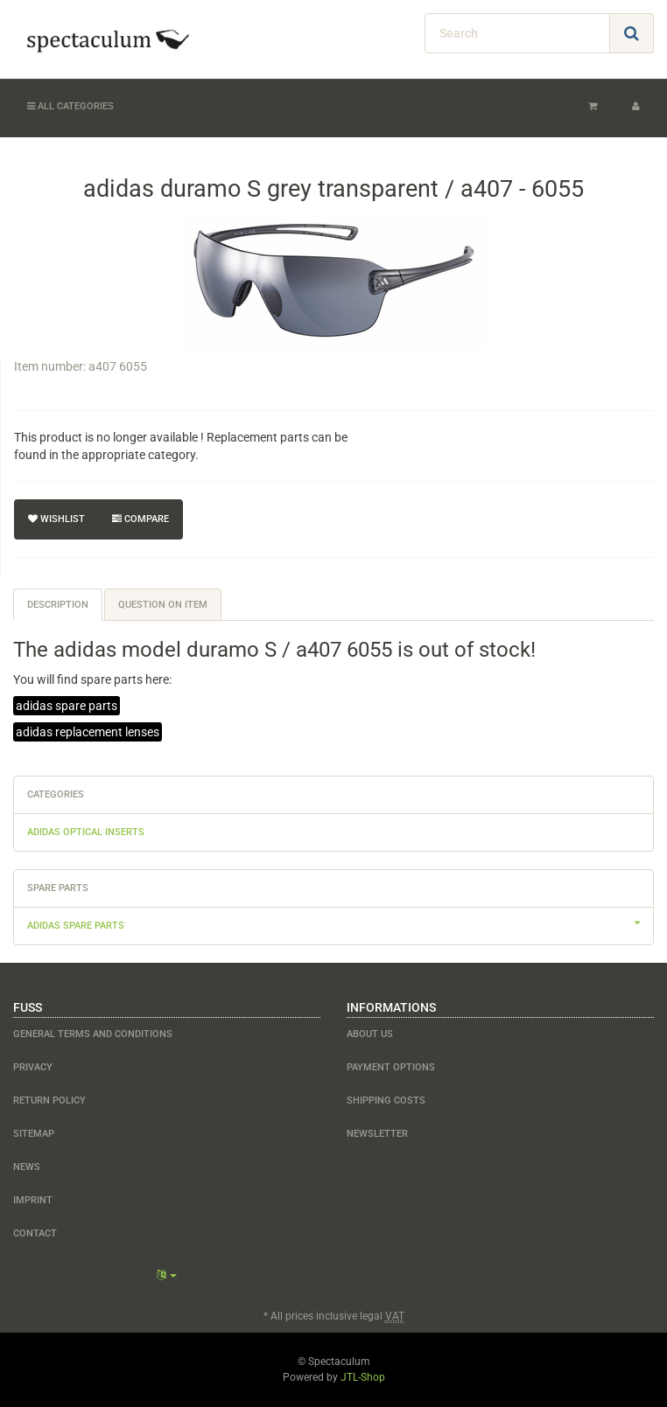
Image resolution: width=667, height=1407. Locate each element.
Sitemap (33, 1133)
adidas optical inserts (85, 832)
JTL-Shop (363, 1377)
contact (35, 1233)
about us (370, 1034)
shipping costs (386, 1100)
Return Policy (49, 1100)
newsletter (377, 1133)
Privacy (33, 1067)
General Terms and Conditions (92, 1034)
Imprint (33, 1200)
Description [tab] (57, 604)
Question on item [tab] (162, 604)
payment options (391, 1067)
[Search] (517, 33)
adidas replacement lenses (87, 732)
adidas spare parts (66, 706)
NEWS (26, 1167)
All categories (70, 106)
